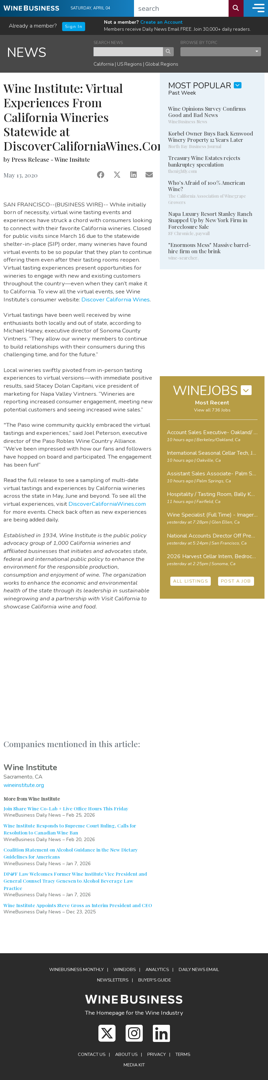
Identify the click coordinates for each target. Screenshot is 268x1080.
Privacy (156, 1054)
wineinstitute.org (23, 785)
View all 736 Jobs (212, 410)
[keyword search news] (128, 51)
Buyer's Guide (154, 980)
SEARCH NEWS (108, 42)
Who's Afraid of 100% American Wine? (206, 185)
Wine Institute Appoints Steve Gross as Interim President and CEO (77, 905)
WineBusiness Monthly (76, 969)
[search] (181, 8)
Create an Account (161, 22)
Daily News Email (199, 969)
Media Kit (134, 1065)
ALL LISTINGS (190, 581)
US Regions (129, 64)
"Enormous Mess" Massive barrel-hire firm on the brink (209, 248)
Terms (183, 1054)
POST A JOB (236, 581)
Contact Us (91, 1054)
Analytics (157, 969)
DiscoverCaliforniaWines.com (107, 504)
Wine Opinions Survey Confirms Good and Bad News (207, 111)
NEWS (26, 52)
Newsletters (112, 980)
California (104, 64)
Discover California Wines (115, 299)
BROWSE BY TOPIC (198, 42)
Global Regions (161, 64)
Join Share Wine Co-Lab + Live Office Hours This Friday (65, 808)
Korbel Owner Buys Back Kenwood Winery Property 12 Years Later (210, 136)
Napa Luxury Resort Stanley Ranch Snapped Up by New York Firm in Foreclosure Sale (210, 220)
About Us (126, 1054)
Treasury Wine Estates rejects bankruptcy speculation (204, 161)
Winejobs (124, 969)
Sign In (73, 26)
